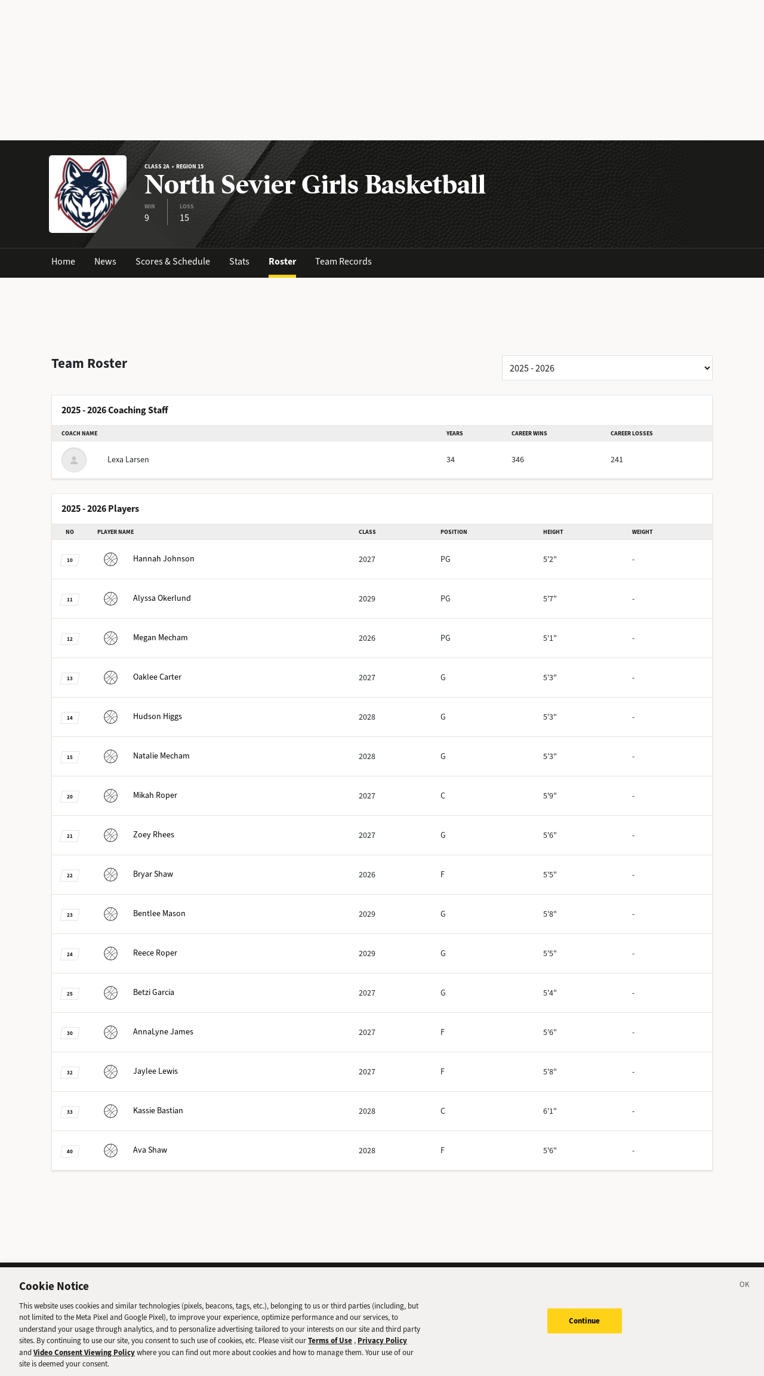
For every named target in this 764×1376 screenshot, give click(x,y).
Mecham (142, 637)
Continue (584, 1328)
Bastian (140, 1110)
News (105, 261)
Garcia (135, 992)
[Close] (745, 1294)
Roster (282, 261)
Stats (239, 261)
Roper (137, 795)
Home (63, 261)
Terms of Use (330, 1348)
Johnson (146, 558)
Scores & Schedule (172, 261)
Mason (141, 913)
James (145, 1031)
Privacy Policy (382, 1348)
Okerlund (144, 598)
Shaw (135, 874)
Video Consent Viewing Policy (84, 1360)
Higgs (139, 716)
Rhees (135, 834)
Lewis (137, 1071)
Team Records (343, 261)
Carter (139, 677)
